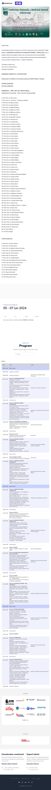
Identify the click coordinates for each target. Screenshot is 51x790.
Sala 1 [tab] (3, 361)
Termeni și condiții (35, 778)
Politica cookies (25, 778)
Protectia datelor (15, 778)
